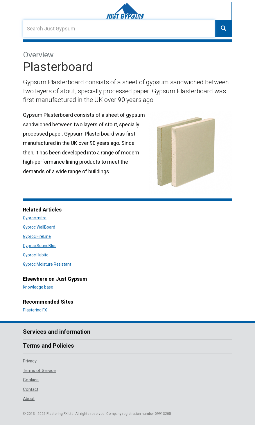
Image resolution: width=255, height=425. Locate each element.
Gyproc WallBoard (39, 227)
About (29, 398)
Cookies (31, 379)
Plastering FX (35, 310)
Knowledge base (38, 287)
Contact (30, 389)
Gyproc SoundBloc (39, 245)
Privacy (30, 361)
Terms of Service (39, 370)
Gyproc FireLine (37, 236)
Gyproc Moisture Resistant (47, 264)
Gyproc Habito (36, 255)
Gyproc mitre (34, 218)
